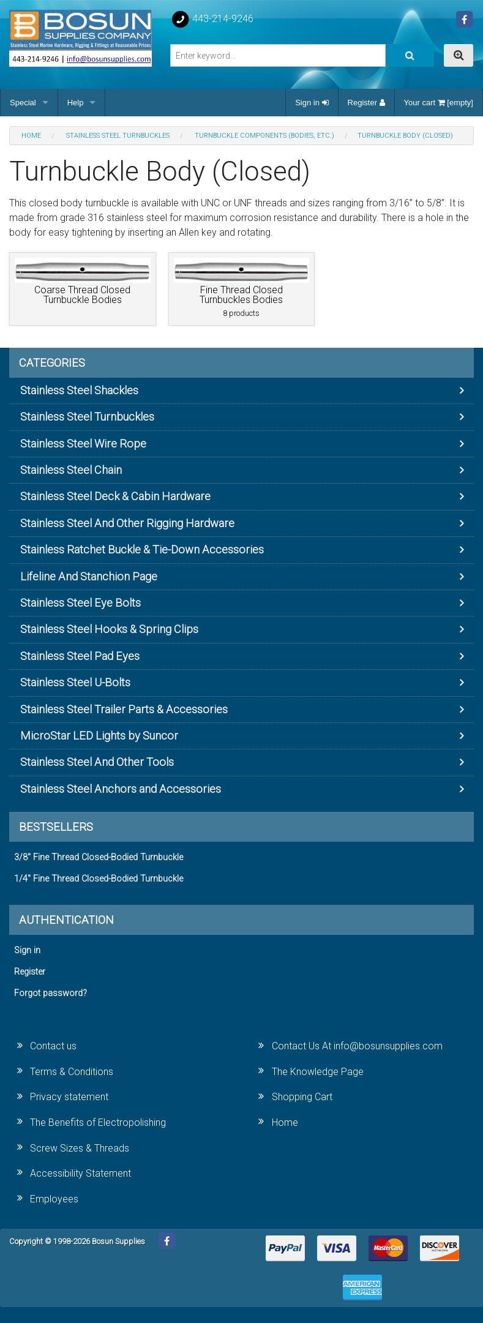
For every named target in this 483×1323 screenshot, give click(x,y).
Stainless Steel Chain (71, 469)
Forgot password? (50, 993)
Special (23, 102)
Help (75, 102)
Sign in (311, 102)
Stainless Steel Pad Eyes (80, 656)
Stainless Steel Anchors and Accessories (120, 788)
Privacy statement (69, 1097)
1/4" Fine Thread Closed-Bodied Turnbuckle (98, 879)
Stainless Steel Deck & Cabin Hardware (115, 496)
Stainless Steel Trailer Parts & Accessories (124, 709)
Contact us (53, 1046)
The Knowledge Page (318, 1072)
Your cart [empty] (438, 102)
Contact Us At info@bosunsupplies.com (357, 1046)
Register (366, 102)
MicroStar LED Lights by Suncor (99, 735)
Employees (54, 1199)
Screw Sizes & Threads (79, 1148)
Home (285, 1122)
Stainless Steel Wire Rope (83, 443)
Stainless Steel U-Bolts (75, 682)
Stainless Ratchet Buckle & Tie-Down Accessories (142, 549)
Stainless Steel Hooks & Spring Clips (109, 629)
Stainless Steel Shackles (79, 390)
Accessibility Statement (80, 1173)
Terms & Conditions (71, 1072)
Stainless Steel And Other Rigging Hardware (127, 523)
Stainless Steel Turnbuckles (87, 416)
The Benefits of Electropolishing (98, 1122)
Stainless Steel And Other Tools (97, 761)
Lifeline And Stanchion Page (88, 576)
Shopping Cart (302, 1097)
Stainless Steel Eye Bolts (80, 602)
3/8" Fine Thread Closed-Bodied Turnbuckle (98, 857)
